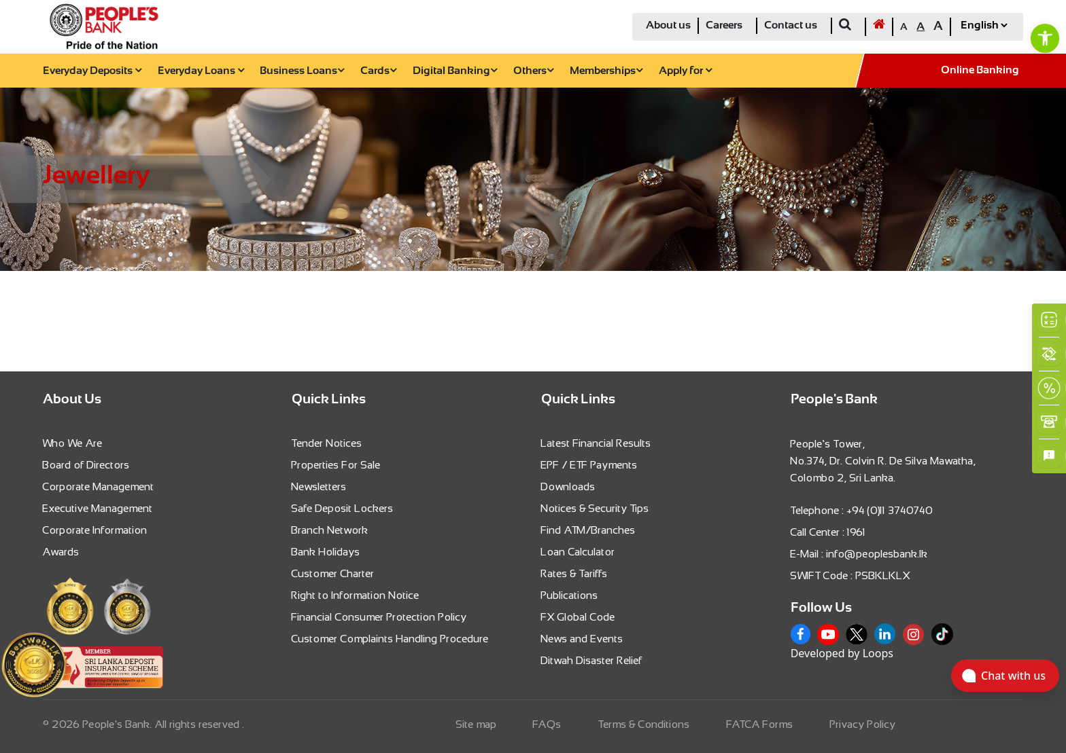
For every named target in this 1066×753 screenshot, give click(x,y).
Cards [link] (378, 71)
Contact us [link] (790, 25)
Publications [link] (569, 595)
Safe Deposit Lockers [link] (343, 508)
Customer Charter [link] (333, 573)
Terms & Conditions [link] (644, 724)
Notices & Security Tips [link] (595, 508)
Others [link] (533, 71)
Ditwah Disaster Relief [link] (591, 660)
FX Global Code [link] (578, 617)
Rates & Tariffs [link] (574, 573)
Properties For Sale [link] (336, 465)
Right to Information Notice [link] (355, 595)
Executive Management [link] (98, 508)
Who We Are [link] (73, 443)
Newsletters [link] (319, 486)
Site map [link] (476, 724)
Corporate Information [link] (95, 530)
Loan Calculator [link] (578, 551)
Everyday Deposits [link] (92, 71)
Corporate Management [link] (98, 486)
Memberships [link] (606, 71)
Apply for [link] (685, 71)
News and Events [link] (582, 638)
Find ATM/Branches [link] (588, 530)
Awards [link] (61, 551)
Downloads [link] (568, 486)
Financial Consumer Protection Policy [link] (379, 617)
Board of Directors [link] (86, 465)
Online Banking (980, 70)
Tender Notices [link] (327, 443)
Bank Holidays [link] (326, 551)
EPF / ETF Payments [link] (589, 465)
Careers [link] (724, 25)
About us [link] (668, 25)
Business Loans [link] (302, 71)
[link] (1045, 38)
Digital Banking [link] (455, 71)
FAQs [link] (547, 724)
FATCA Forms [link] (760, 724)
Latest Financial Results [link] (596, 443)
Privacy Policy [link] (863, 724)
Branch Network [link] (330, 530)
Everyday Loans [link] (201, 71)
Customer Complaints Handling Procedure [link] (390, 638)
